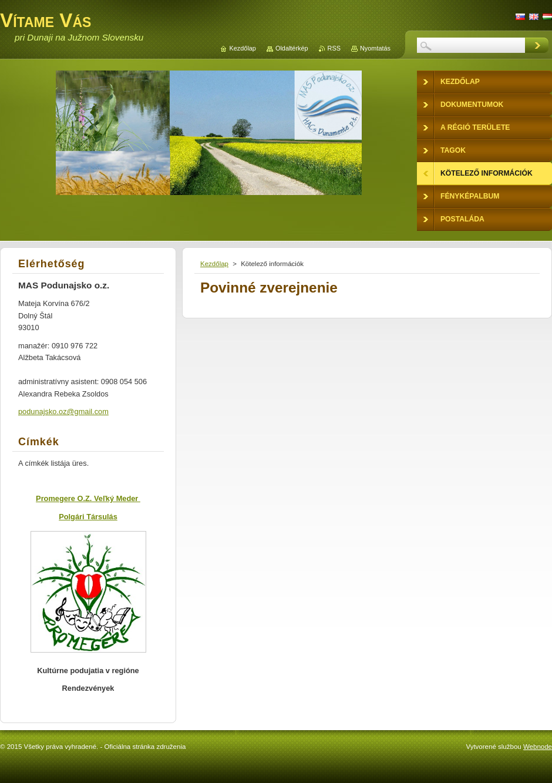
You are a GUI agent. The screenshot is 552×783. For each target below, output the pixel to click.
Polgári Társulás (88, 516)
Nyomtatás (375, 48)
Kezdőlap (214, 263)
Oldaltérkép (291, 48)
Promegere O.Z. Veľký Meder (88, 498)
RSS (334, 48)
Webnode (537, 746)
